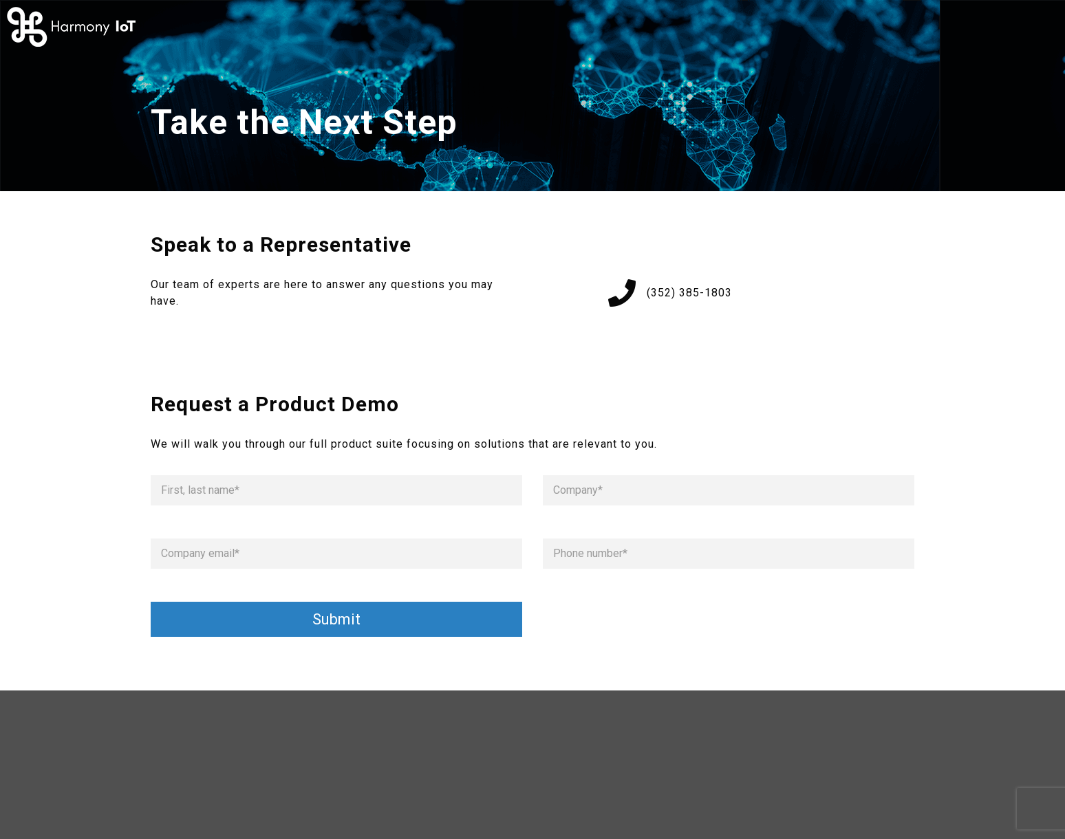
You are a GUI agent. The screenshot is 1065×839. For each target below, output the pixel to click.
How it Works (577, 26)
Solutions (770, 26)
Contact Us (878, 26)
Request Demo (996, 26)
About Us (679, 26)
